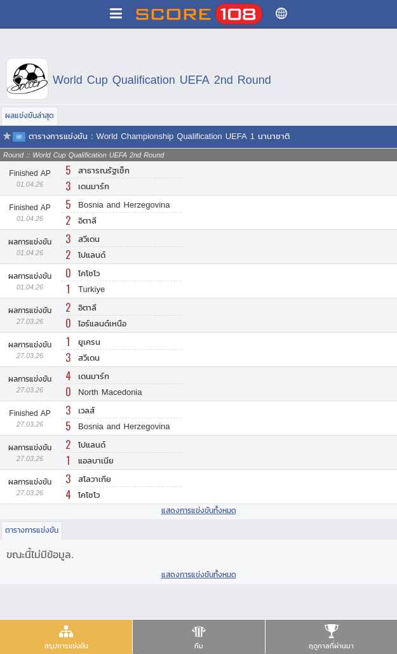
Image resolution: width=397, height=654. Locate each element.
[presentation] (66, 636)
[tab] (66, 637)
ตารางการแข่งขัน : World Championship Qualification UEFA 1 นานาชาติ (159, 136)
